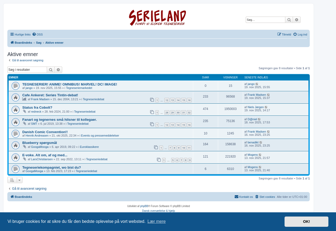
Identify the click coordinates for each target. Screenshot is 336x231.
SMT (34, 123)
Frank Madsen (40, 99)
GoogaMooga (40, 146)
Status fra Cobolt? (37, 107)
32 (189, 112)
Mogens (253, 154)
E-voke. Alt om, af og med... (44, 155)
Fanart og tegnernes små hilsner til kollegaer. (59, 120)
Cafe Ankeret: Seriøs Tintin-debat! (50, 95)
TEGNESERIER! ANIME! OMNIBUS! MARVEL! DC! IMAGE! (69, 84)
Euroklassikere (89, 146)
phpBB (144, 206)
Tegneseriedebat (93, 99)
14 (178, 100)
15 (183, 100)
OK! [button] (306, 221)
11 (189, 147)
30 (178, 112)
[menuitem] (37, 34)
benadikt (253, 142)
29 (172, 112)
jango (29, 87)
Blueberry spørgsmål (39, 143)
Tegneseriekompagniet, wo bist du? (51, 167)
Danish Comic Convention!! (45, 132)
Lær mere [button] (157, 221)
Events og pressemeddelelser (100, 135)
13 (172, 100)
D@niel (252, 119)
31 (183, 112)
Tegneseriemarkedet (79, 87)
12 (166, 100)
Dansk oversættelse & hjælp (158, 210)
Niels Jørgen (256, 107)
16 (189, 100)
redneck (36, 111)
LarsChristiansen (42, 159)
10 (183, 147)
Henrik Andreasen (36, 135)
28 (166, 112)
